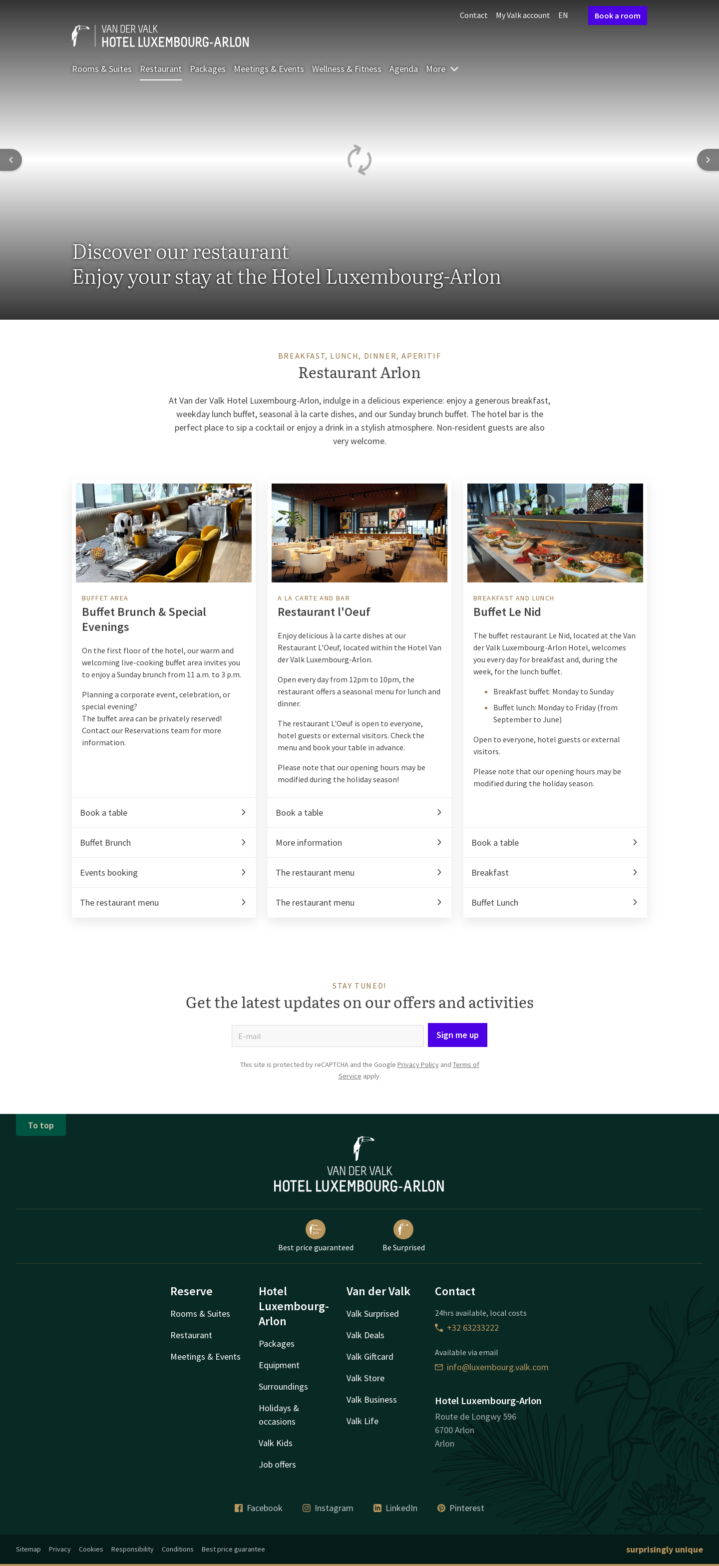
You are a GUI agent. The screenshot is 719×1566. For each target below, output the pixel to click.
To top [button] (41, 1125)
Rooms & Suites (102, 68)
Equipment (279, 1365)
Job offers (277, 1464)
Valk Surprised (373, 1313)
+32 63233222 (467, 1327)
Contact (474, 15)
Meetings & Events (269, 68)
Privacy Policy (418, 1064)
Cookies (91, 1549)
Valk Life (362, 1421)
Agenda (403, 68)
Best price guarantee (233, 1549)
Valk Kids (276, 1443)
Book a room (618, 15)
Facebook (259, 1508)
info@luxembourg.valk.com (492, 1367)
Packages (208, 68)
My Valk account (523, 15)
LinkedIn (395, 1508)
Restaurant (161, 68)
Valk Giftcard (370, 1356)
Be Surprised (403, 1235)
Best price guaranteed (316, 1235)
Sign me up (457, 1035)
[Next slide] (708, 160)
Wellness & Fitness (346, 68)
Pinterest (460, 1508)
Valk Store (365, 1378)
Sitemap (28, 1549)
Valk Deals (365, 1335)
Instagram (328, 1508)
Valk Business (372, 1399)
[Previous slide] (11, 160)
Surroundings (283, 1386)
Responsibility (132, 1549)
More (442, 68)
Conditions (178, 1549)
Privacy (60, 1549)
